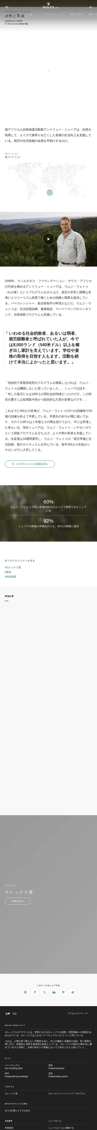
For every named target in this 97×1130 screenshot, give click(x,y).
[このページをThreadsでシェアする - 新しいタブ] (25, 992)
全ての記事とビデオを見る (17, 1110)
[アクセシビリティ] (77, 1013)
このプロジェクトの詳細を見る (30, 464)
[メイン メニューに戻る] (6, 14)
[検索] (90, 7)
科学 (26, 1075)
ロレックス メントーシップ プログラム (66, 1093)
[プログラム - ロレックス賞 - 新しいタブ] (18, 901)
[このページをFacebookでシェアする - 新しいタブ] (35, 992)
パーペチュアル (26, 1067)
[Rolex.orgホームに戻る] (48, 5)
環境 (70, 1067)
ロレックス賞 (11, 1093)
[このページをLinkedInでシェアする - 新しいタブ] (54, 992)
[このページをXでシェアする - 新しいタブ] (44, 992)
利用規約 (9, 1128)
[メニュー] (6, 7)
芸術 (70, 1075)
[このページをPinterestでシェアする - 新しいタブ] (63, 992)
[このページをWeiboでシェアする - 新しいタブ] (73, 992)
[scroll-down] (48, 68)
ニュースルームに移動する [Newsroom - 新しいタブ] (61, 1128)
